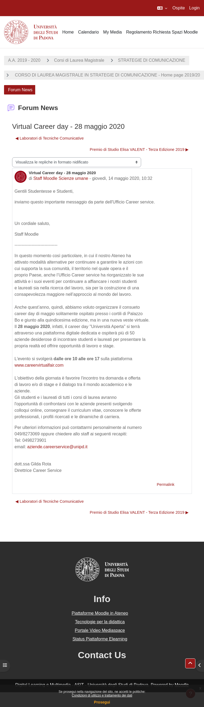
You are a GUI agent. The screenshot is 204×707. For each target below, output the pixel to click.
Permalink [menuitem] (165, 484)
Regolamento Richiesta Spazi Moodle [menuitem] (162, 32)
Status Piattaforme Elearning (100, 639)
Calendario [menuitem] (88, 32)
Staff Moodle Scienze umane (60, 178)
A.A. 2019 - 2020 (24, 60)
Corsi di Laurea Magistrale (79, 60)
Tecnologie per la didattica (100, 621)
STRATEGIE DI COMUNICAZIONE (151, 60)
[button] (162, 8)
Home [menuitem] (68, 32)
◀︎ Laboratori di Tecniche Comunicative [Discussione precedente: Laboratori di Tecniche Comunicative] (49, 138)
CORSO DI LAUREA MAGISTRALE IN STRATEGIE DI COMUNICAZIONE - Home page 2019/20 (107, 75)
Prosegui (102, 702)
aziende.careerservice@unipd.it (57, 446)
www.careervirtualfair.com (39, 365)
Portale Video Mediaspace (100, 630)
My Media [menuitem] (112, 32)
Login (194, 8)
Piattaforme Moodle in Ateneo (100, 613)
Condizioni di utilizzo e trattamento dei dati (102, 695)
